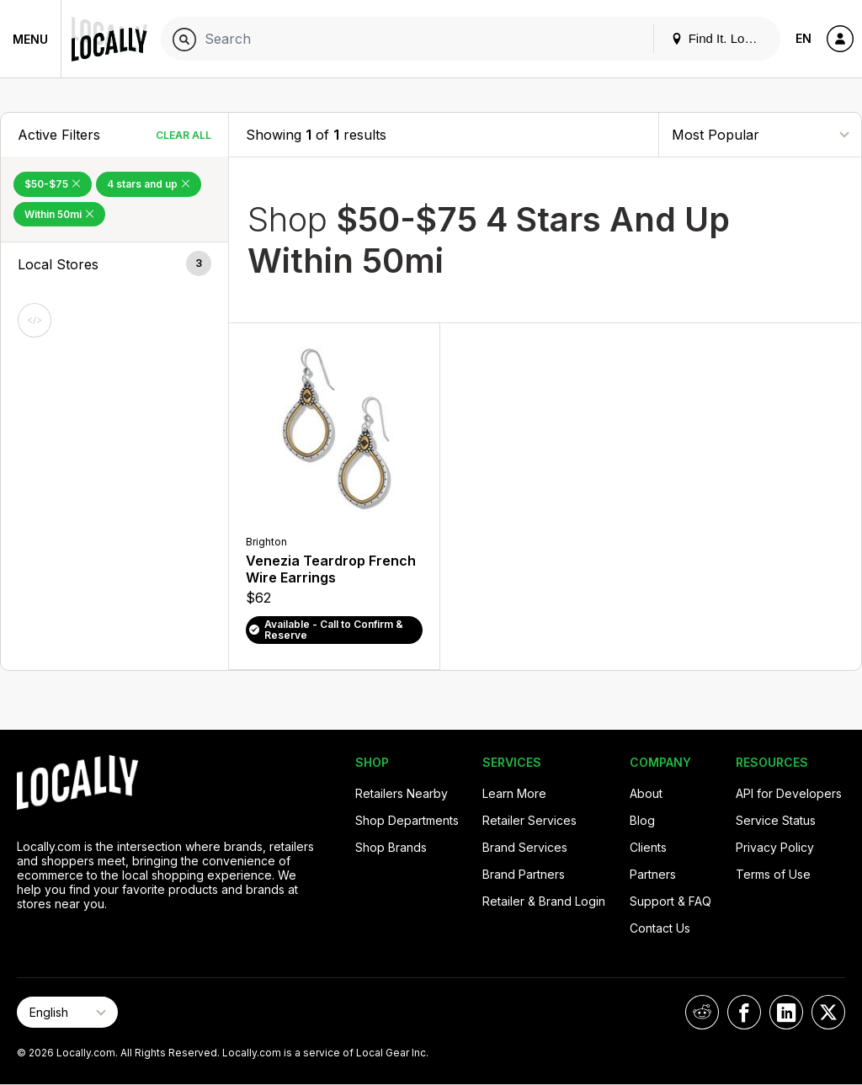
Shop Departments (407, 820)
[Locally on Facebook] (744, 1012)
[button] (114, 264)
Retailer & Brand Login (543, 901)
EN (803, 38)
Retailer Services (529, 820)
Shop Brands (391, 847)
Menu (30, 39)
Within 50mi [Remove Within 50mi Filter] (59, 214)
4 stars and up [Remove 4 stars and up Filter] (148, 184)
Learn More (514, 793)
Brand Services (524, 847)
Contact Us (660, 928)
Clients (648, 847)
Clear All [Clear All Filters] (183, 135)
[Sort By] (760, 134)
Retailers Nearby (401, 793)
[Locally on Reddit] (702, 1012)
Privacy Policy (775, 847)
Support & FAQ (670, 901)
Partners (653, 874)
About (646, 793)
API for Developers (789, 793)
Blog (642, 820)
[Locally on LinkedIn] (786, 1012)
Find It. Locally (720, 38)
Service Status (776, 820)
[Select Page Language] (67, 1012)
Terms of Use (773, 874)
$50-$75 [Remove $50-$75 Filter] (52, 184)
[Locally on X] (828, 1012)
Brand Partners (523, 874)
